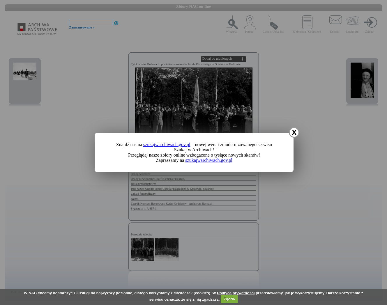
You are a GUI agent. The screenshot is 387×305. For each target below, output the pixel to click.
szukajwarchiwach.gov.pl (166, 144)
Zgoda (229, 299)
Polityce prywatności (236, 293)
